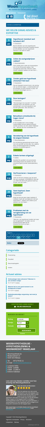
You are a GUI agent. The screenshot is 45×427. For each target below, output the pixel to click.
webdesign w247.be (33, 425)
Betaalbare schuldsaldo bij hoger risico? (24, 116)
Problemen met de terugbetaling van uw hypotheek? (22, 212)
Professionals (22, 13)
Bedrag (10, 319)
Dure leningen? (19, 98)
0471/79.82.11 (9, 409)
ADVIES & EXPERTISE (14, 25)
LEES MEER (18, 53)
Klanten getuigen (11, 13)
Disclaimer (22, 333)
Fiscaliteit (10, 259)
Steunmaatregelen (20, 63)
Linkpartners (9, 422)
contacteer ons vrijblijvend (23, 408)
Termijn (10, 322)
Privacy (22, 419)
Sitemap (16, 422)
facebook (11, 16)
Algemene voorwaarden (12, 419)
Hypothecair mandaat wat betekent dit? (24, 40)
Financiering (18, 43)
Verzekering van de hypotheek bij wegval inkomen (25, 136)
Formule (11, 326)
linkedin (8, 16)
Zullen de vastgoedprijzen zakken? (24, 59)
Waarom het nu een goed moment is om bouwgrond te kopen (20, 287)
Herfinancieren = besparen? (24, 173)
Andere (17, 157)
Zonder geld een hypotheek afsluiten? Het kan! (24, 79)
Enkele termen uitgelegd (23, 155)
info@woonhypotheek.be (22, 363)
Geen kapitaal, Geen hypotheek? (21, 191)
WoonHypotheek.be (22, 5)
